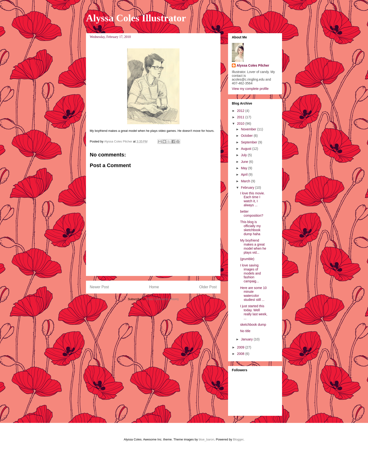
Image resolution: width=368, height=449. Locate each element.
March (246, 181)
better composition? (251, 213)
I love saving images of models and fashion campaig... (250, 273)
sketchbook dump (253, 324)
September (249, 142)
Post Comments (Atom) (163, 299)
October (247, 135)
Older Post (208, 287)
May (244, 168)
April (244, 174)
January (247, 339)
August (246, 149)
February (248, 187)
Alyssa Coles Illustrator (136, 18)
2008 (241, 354)
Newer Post (99, 287)
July (244, 155)
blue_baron (206, 439)
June (245, 162)
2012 (241, 111)
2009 (241, 347)
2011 (241, 117)
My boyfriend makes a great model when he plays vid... (253, 246)
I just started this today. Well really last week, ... (253, 312)
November (249, 129)
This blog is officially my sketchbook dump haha (250, 228)
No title (245, 331)
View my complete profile (250, 89)
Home (154, 287)
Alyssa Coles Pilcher (253, 65)
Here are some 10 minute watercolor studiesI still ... (253, 294)
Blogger (238, 439)
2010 (241, 123)
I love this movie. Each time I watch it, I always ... (252, 199)
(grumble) (247, 259)
